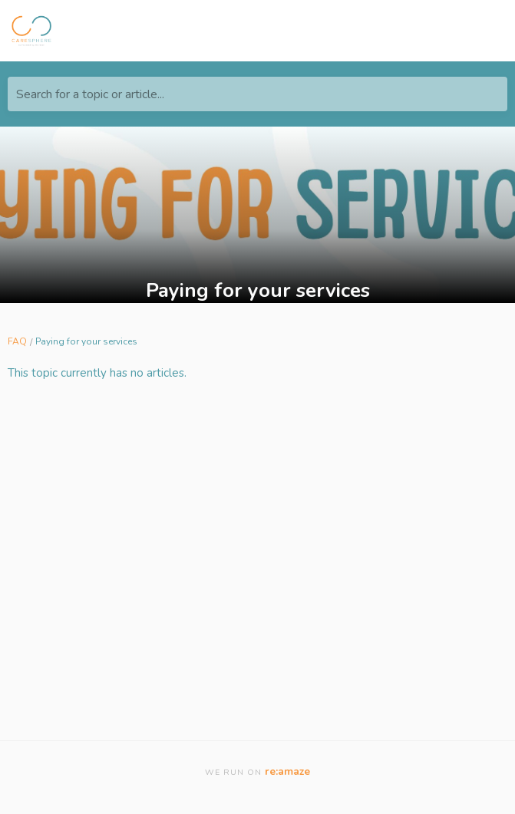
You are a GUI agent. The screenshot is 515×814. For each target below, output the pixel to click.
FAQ (17, 341)
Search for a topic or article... (90, 94)
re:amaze (287, 771)
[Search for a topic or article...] (257, 94)
